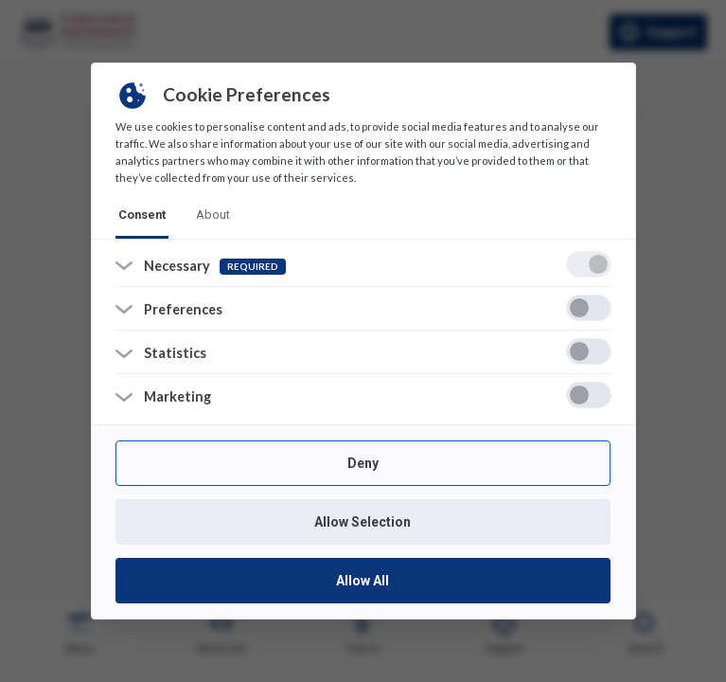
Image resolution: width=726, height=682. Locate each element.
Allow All (363, 580)
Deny (363, 463)
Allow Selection (363, 521)
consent (142, 214)
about (213, 214)
